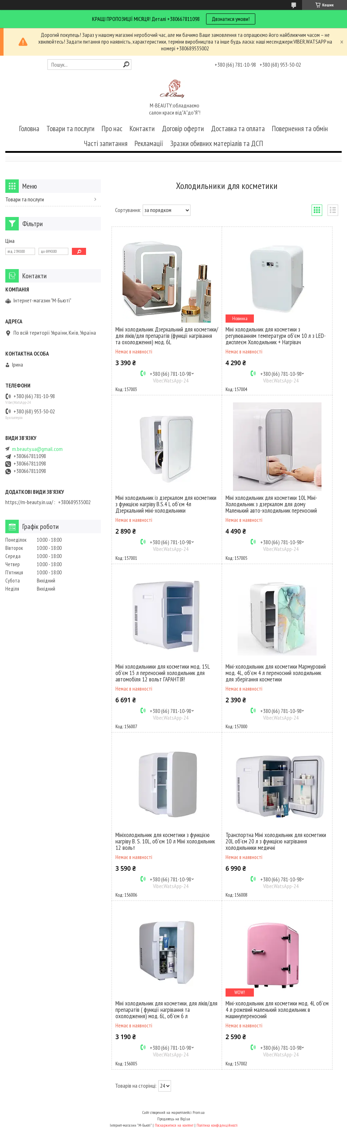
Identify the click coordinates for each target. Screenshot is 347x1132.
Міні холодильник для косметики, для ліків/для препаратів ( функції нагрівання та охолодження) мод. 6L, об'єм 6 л (166, 1009)
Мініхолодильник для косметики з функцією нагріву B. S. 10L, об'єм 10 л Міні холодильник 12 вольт (165, 841)
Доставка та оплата (238, 128)
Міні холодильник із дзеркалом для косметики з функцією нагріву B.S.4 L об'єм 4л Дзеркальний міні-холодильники (165, 504)
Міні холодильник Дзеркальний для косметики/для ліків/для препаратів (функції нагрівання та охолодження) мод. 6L (166, 335)
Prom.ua (199, 1112)
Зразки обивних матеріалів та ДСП (216, 143)
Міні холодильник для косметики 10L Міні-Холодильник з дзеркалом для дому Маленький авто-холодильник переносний (271, 504)
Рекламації (149, 143)
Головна (29, 128)
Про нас (112, 128)
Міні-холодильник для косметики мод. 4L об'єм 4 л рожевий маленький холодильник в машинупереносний (277, 1009)
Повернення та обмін (300, 128)
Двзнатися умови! (231, 18)
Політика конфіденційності (217, 1125)
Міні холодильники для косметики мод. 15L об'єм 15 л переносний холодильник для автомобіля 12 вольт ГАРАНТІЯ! (162, 672)
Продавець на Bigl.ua (173, 1118)
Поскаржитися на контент (174, 1125)
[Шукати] (126, 64)
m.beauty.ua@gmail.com (37, 449)
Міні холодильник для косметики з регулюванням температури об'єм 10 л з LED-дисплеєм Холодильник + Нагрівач (276, 335)
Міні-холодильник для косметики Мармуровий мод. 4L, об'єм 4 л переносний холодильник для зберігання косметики (276, 672)
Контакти (142, 128)
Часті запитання (105, 143)
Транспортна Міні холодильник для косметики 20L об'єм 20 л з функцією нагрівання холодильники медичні (276, 841)
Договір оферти (183, 128)
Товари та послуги (70, 128)
